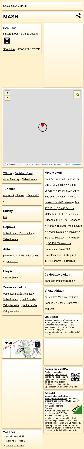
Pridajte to (66, 428)
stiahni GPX (50, 327)
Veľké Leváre (29, 179)
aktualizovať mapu (62, 320)
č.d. (8, 33)
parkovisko (9, 255)
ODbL (68, 401)
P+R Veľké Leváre (29, 255)
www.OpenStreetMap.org (56, 398)
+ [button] (8, 93)
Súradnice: (9, 49)
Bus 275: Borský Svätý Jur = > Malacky (62, 208)
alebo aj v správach (15, 445)
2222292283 (67, 322)
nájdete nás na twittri (15, 436)
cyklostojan (9, 277)
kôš (5, 217)
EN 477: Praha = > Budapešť (61, 179)
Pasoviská (33, 195)
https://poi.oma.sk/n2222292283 (69, 165)
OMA (14, 6)
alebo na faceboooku (15, 441)
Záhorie (7, 173)
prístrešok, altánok (13, 195)
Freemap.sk (45, 165)
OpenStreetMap (29, 165)
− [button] (8, 98)
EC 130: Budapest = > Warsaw (62, 237)
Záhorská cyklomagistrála (59, 281)
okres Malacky (11, 179)
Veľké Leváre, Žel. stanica (17, 233)
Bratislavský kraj (24, 173)
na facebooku (54, 373)
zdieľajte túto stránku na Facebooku (56, 375)
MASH (23, 6)
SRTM (74, 425)
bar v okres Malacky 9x (58, 297)
